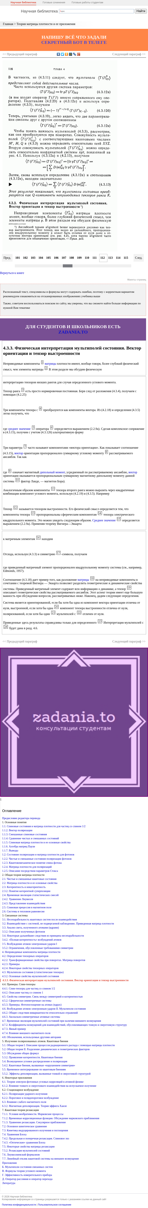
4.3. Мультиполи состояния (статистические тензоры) (33, 972)
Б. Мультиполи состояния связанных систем (27, 1167)
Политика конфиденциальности (19, 1204)
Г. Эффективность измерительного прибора (27, 1175)
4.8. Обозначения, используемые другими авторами (31, 1037)
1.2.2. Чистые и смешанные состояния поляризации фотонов (36, 858)
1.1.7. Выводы (10, 850)
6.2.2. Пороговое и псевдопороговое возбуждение (30, 1098)
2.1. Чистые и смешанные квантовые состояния (29, 879)
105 (48, 257)
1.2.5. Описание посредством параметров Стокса (30, 870)
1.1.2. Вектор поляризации (17, 830)
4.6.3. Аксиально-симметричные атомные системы (31, 1016)
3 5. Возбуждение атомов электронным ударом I (29, 944)
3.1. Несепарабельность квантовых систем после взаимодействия (39, 919)
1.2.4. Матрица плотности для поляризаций (27, 866)
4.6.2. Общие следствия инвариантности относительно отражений (40, 1012)
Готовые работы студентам (87, 2)
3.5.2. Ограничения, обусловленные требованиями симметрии (37, 948)
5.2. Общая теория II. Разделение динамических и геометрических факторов (46, 1049)
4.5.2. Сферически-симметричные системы (26, 1000)
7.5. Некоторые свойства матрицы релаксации (28, 1146)
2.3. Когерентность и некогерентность (24, 887)
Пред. (7, 257)
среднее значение (19, 428)
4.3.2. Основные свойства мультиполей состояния (30, 976)
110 (87, 257)
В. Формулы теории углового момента (24, 1171)
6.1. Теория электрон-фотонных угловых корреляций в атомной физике (42, 1081)
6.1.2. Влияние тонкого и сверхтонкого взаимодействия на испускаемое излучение (49, 1085)
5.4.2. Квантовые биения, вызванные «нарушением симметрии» (38, 1065)
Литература (8, 1183)
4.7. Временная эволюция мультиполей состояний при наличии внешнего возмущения (51, 1020)
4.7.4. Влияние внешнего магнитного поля (26, 1033)
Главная (8, 24)
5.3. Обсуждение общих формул (20, 1053)
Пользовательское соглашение (54, 1204)
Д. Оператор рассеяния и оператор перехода (27, 1179)
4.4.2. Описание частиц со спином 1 (22, 992)
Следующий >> (128, 54)
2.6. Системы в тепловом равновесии (23, 911)
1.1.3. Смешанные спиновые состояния (24, 834)
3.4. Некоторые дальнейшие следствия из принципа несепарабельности (43, 935)
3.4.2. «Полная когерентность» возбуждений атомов (31, 939)
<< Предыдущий (20, 54)
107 (64, 257)
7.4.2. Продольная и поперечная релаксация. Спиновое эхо (35, 1138)
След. (138, 257)
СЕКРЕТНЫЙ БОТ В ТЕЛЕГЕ (74, 42)
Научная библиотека (23, 2)
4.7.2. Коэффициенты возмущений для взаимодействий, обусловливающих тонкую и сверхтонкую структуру (64, 1024)
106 (56, 257)
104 (41, 257)
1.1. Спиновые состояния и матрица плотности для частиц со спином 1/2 (44, 826)
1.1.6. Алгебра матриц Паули (18, 846)
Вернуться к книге (12, 273)
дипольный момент (52, 472)
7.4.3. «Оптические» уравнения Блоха (23, 1142)
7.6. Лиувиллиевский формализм (21, 1154)
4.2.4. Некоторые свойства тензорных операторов (30, 968)
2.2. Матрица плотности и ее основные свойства (29, 883)
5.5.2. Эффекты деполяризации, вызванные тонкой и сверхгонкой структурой (46, 1073)
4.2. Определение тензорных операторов (25, 956)
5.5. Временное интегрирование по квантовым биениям (34, 1069)
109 (79, 257)
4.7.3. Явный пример (14, 1028)
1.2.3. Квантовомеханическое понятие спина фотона (32, 862)
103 (33, 257)
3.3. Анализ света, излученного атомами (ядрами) (30, 927)
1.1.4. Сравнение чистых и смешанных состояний (30, 838)
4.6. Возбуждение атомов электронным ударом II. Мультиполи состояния (44, 1008)
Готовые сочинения (54, 2)
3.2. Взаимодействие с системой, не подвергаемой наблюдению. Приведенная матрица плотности (58, 923)
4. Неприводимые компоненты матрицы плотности (31, 952)
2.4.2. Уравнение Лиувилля (17, 899)
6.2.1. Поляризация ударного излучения (24, 1093)
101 (17, 257)
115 (126, 257)
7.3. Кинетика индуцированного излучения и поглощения (35, 1130)
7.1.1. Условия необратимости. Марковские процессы (32, 1114)
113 (110, 257)
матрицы (50, 363)
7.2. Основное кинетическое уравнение (24, 1126)
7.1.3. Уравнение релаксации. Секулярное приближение (34, 1122)
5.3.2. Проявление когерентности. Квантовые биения (32, 1057)
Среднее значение (104, 520)
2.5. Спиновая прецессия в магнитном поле (27, 907)
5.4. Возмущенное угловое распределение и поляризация (34, 1061)
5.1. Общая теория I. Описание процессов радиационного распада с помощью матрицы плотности (58, 1045)
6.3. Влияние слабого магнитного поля (24, 1102)
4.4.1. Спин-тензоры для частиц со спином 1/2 (28, 988)
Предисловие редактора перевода (21, 818)
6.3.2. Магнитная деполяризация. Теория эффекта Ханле (34, 1106)
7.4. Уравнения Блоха (14, 1134)
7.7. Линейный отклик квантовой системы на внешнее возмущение (40, 1158)
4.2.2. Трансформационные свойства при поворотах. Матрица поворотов (43, 960)
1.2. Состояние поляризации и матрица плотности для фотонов (38, 854)
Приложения (9, 1162)
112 (102, 257)
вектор (18, 453)
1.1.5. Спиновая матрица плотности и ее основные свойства (36, 842)
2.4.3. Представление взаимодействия (23, 903)
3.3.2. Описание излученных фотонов (23, 931)
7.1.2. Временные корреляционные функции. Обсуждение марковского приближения (50, 1118)
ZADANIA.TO (73, 331)
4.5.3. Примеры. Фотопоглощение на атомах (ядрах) (31, 1004)
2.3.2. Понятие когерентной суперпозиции (26, 891)
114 (118, 257)
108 (71, 257)
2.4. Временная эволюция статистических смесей (30, 895)
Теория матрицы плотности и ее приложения (46, 24)
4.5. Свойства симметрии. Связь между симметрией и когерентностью (42, 996)
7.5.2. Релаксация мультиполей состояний (26, 1150)
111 (94, 257)
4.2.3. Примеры (11, 964)
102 (25, 257)
